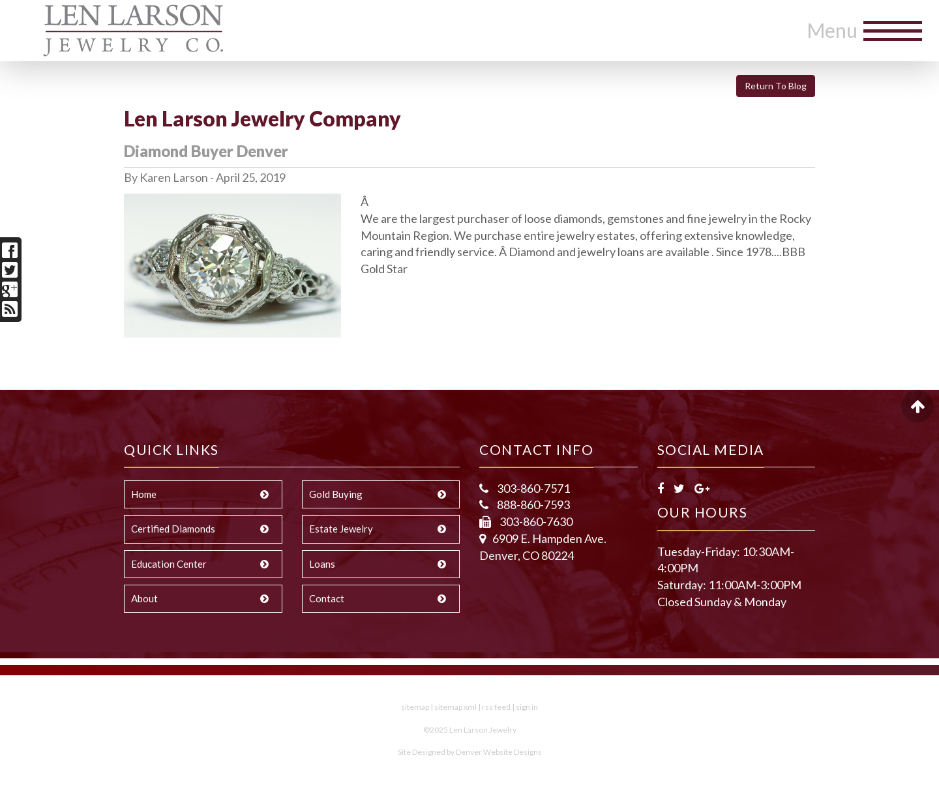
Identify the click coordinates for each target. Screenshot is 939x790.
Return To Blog (776, 85)
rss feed (496, 707)
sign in (527, 707)
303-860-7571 (532, 488)
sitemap (415, 707)
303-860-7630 (535, 521)
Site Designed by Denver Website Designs (470, 752)
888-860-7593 (532, 504)
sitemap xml (455, 707)
